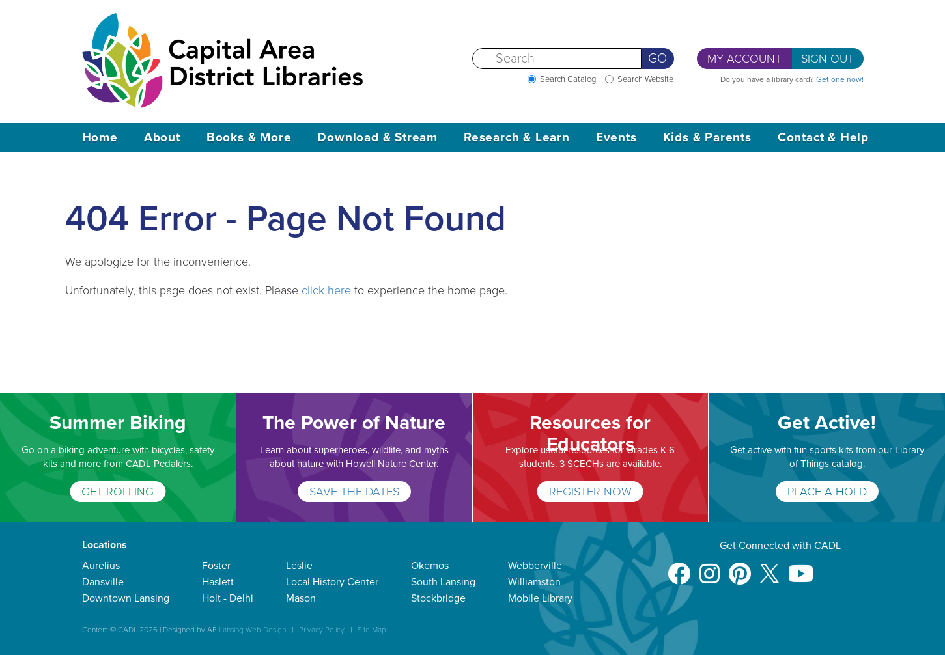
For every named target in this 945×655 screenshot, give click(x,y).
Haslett (218, 582)
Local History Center (332, 582)
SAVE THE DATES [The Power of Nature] (354, 491)
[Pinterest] (740, 567)
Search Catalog (568, 79)
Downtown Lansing (125, 598)
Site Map (372, 629)
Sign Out (827, 58)
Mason (301, 598)
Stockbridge (438, 598)
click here (326, 290)
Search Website (645, 79)
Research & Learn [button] (517, 137)
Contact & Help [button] (823, 137)
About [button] (162, 137)
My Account (744, 58)
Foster (216, 565)
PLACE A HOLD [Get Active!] (827, 491)
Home (100, 137)
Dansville (103, 582)
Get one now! (840, 79)
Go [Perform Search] (657, 58)
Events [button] (616, 137)
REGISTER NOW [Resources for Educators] (590, 491)
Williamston (534, 582)
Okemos (430, 565)
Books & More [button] (249, 137)
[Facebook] (679, 567)
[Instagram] (709, 567)
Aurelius (101, 565)
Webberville (535, 565)
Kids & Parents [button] (707, 137)
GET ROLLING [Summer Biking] (117, 491)
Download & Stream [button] (377, 137)
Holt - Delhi (227, 598)
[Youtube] (800, 567)
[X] (769, 567)
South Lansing (443, 582)
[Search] (557, 58)
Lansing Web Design (252, 629)
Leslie (299, 565)
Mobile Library (540, 598)
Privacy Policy (322, 629)
